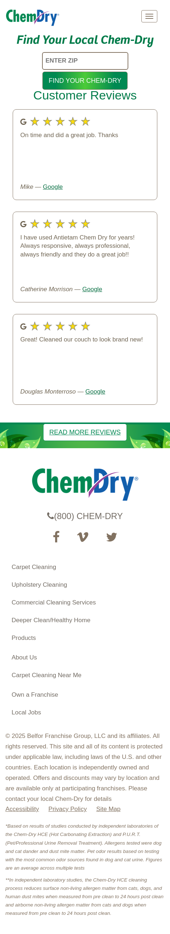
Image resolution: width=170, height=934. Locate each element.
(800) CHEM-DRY (85, 516)
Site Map (108, 809)
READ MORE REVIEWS (85, 432)
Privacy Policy (68, 809)
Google (53, 186)
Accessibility (22, 809)
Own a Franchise (35, 694)
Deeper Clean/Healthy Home (51, 620)
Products (24, 637)
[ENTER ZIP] (85, 61)
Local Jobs (26, 712)
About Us (24, 657)
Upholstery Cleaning (39, 584)
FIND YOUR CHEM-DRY (85, 80)
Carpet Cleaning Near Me (47, 675)
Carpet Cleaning (34, 567)
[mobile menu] (149, 16)
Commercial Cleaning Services (54, 602)
